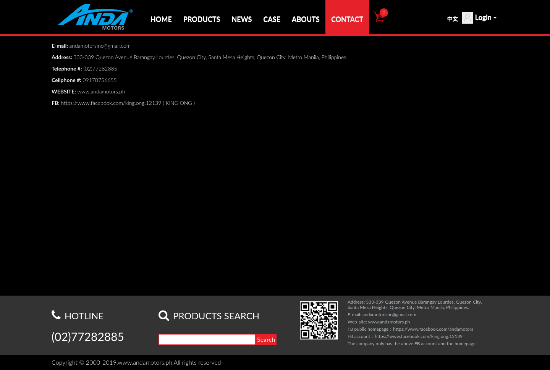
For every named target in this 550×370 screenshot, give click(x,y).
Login (479, 18)
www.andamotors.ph (101, 91)
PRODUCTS (201, 19)
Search (266, 339)
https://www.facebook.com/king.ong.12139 (111, 103)
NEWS (241, 19)
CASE (271, 19)
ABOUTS (306, 19)
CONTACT (347, 19)
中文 (452, 18)
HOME (161, 19)
